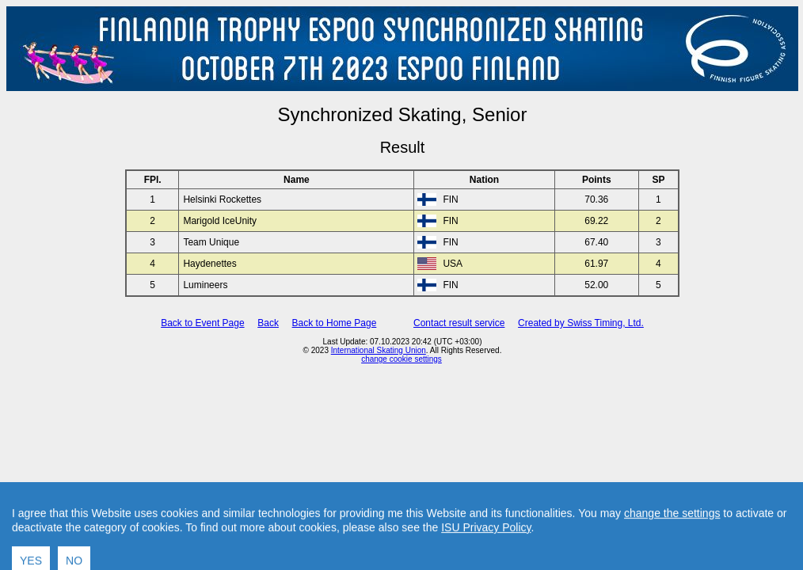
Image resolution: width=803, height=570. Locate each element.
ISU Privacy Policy (486, 552)
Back (268, 323)
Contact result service (458, 323)
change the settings (672, 538)
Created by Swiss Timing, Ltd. (581, 323)
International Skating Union (378, 350)
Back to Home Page (334, 323)
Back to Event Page (202, 323)
